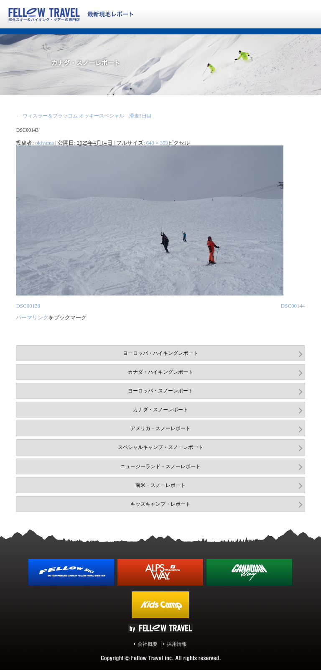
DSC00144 (293, 306)
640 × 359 (157, 143)
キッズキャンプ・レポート (160, 504)
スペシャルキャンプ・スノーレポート (160, 447)
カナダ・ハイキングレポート (160, 372)
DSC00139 (28, 306)
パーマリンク (32, 317)
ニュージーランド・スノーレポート (160, 466)
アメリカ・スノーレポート (160, 428)
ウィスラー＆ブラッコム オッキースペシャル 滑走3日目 (83, 116)
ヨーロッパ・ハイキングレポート (160, 353)
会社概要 (148, 644)
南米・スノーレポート (160, 485)
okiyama (44, 143)
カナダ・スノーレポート (160, 410)
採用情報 (177, 644)
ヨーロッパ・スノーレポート (160, 391)
